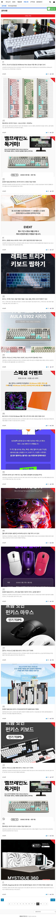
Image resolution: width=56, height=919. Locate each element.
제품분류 (19, 2)
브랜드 (14, 2)
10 (41, 903)
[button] (2, 900)
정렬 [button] (52, 900)
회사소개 (8, 2)
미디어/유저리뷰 (12, 6)
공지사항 (4, 6)
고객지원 (32, 2)
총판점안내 (39, 2)
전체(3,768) (28, 16)
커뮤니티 (26, 2)
